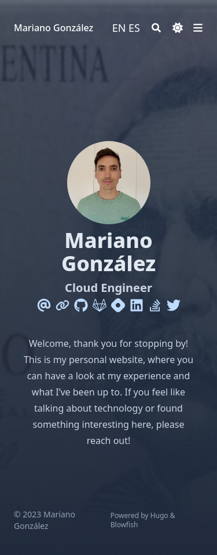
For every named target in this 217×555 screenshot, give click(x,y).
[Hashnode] (118, 305)
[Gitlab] (99, 305)
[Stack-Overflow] (155, 305)
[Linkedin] (136, 305)
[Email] (44, 305)
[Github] (81, 305)
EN (119, 28)
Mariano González (53, 27)
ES (134, 28)
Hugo (159, 515)
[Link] (62, 305)
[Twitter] (173, 305)
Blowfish (124, 525)
